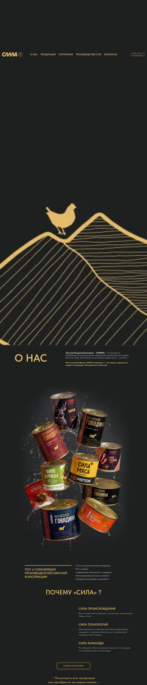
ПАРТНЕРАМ (66, 54)
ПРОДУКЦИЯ (48, 54)
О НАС (34, 54)
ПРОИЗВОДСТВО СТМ (88, 54)
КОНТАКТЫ (110, 54)
